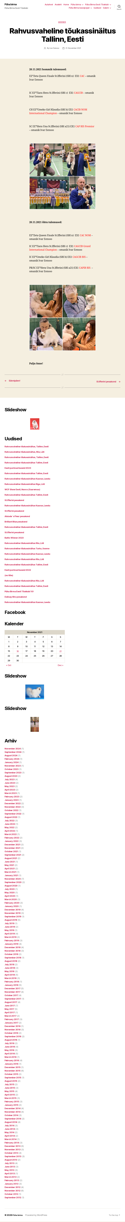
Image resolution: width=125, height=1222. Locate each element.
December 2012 (12, 1187)
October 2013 (11, 1153)
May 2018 (9, 972)
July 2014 (9, 1126)
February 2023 (12, 797)
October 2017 (11, 996)
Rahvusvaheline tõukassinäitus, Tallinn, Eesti (27, 447)
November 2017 (12, 992)
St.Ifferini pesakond (14, 500)
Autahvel (49, 4)
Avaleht (58, 4)
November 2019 (13, 913)
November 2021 (12, 848)
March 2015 (10, 1098)
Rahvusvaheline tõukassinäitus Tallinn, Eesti (26, 463)
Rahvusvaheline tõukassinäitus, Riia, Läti (24, 452)
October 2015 (11, 1074)
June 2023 (10, 783)
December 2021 (12, 845)
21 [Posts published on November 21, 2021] (60, 651)
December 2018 (13, 948)
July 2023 (10, 780)
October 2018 (11, 954)
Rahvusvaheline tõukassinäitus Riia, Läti (24, 543)
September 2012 (13, 1198)
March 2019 (10, 937)
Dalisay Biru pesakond (16, 597)
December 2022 (13, 804)
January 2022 (11, 841)
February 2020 (12, 903)
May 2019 (9, 930)
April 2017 (10, 1013)
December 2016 (13, 1026)
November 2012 (12, 1191)
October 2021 (11, 852)
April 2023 (10, 790)
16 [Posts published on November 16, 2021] (18, 651)
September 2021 (13, 855)
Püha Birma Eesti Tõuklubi (97, 4)
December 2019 (13, 910)
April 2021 (10, 869)
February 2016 (12, 1061)
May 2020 (10, 893)
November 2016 (13, 1030)
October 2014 (11, 1116)
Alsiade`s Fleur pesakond (17, 516)
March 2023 (11, 793)
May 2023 (10, 787)
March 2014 (10, 1140)
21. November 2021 (73, 49)
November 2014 (13, 1112)
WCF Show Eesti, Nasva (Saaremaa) (22, 490)
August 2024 (11, 756)
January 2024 (12, 763)
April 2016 (10, 1054)
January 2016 (11, 1064)
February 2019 (12, 941)
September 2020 (13, 883)
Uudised (97, 8)
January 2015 (11, 1105)
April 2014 (10, 1136)
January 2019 (11, 944)
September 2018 (13, 958)
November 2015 (13, 1071)
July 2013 (9, 1163)
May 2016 (9, 1050)
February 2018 (12, 982)
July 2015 (9, 1085)
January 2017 (11, 1023)
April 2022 (10, 831)
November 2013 (13, 1150)
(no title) (9, 576)
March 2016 (10, 1057)
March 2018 (10, 978)
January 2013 (11, 1184)
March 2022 (11, 835)
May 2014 (9, 1133)
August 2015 (11, 1081)
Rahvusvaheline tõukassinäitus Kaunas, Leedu (27, 479)
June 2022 (10, 824)
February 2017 (12, 1020)
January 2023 (12, 800)
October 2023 (11, 769)
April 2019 (10, 934)
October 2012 (11, 1194)
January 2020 (12, 907)
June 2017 (10, 1006)
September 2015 (13, 1078)
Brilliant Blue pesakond (16, 522)
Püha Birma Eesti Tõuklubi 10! (19, 592)
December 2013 (13, 1146)
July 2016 (9, 1044)
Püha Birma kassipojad (79, 8)
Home (66, 4)
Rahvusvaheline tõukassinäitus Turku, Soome (27, 549)
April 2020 (10, 896)
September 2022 (13, 814)
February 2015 (12, 1102)
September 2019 (13, 917)
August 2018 (11, 961)
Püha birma (11, 4)
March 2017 (10, 1016)
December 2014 (13, 1109)
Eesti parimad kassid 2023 (18, 468)
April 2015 (10, 1095)
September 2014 (13, 1119)
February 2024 (12, 759)
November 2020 (13, 879)
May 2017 (9, 1009)
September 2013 (13, 1157)
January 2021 (11, 876)
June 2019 (10, 927)
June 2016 (10, 1047)
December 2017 (12, 989)
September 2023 (13, 773)
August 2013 (11, 1160)
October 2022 (11, 811)
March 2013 (10, 1177)
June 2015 (10, 1088)
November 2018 (13, 951)
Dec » (60, 666)
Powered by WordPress (37, 1215)
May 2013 (9, 1170)
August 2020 (11, 886)
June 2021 (10, 862)
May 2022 (9, 828)
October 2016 (11, 1033)
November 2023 (13, 766)
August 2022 (11, 817)
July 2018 (9, 965)
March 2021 (10, 872)
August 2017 (11, 1002)
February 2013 (12, 1181)
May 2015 (9, 1092)
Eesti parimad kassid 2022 (18, 570)
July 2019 (9, 924)
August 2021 (11, 859)
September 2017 (13, 999)
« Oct (8, 666)
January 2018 (11, 985)
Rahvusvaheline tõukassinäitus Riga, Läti (25, 484)
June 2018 (10, 968)
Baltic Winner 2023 (14, 538)
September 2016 (13, 1037)
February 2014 (12, 1143)
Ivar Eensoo (54, 49)
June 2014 (10, 1129)
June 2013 (10, 1167)
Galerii (106, 8)
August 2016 (11, 1040)
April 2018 (10, 975)
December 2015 (13, 1068)
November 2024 (13, 749)
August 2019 (11, 920)
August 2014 (11, 1122)
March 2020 (11, 900)
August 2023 (11, 776)
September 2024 (13, 752)
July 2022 (9, 821)
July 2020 (10, 889)
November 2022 (13, 807)
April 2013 (10, 1174)
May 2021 (9, 865)
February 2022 (12, 838)
